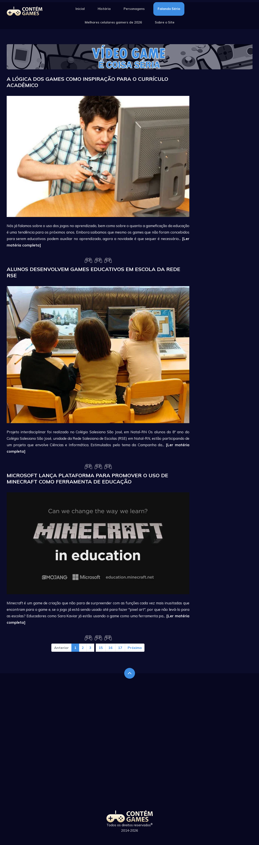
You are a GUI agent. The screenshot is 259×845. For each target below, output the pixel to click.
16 (110, 647)
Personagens (134, 9)
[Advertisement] (224, 140)
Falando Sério (169, 9)
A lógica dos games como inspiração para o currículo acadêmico (87, 82)
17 (120, 647)
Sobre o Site (164, 22)
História (104, 9)
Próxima (135, 647)
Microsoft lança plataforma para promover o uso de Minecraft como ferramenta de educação (87, 478)
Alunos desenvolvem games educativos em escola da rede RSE (93, 272)
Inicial (80, 9)
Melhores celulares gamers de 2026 (113, 22)
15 (101, 647)
